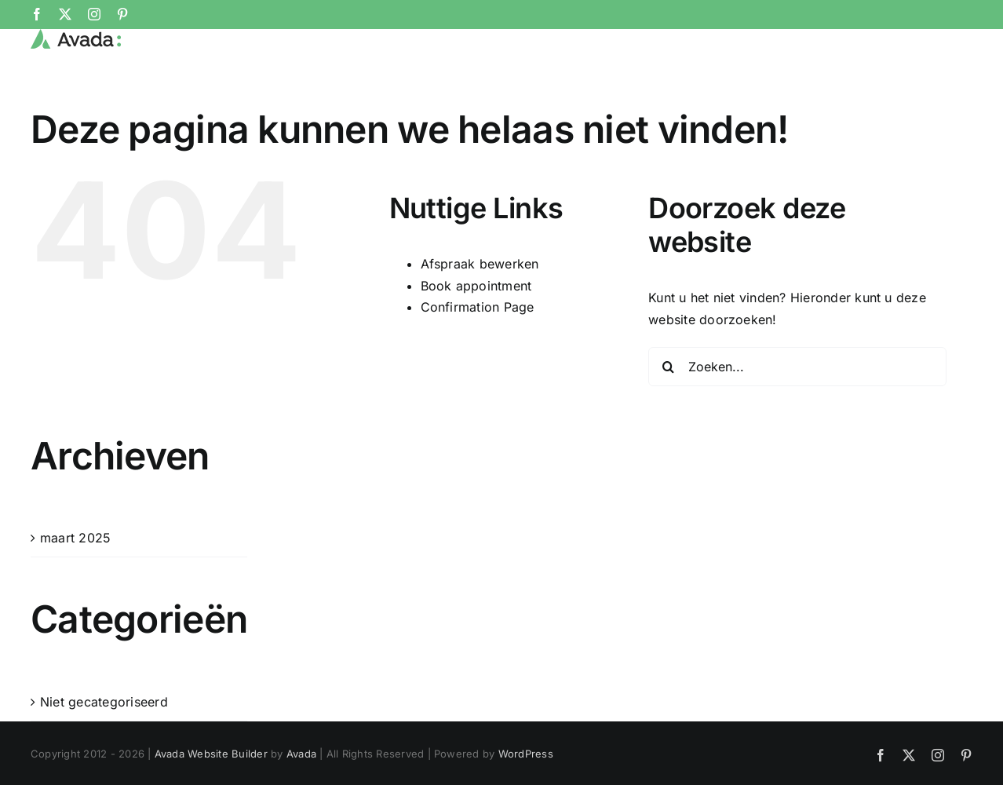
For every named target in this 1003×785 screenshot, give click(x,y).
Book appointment (476, 337)
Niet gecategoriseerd (104, 753)
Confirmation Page (477, 359)
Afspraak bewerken (480, 316)
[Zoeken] (668, 418)
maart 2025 (75, 589)
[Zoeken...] (797, 418)
